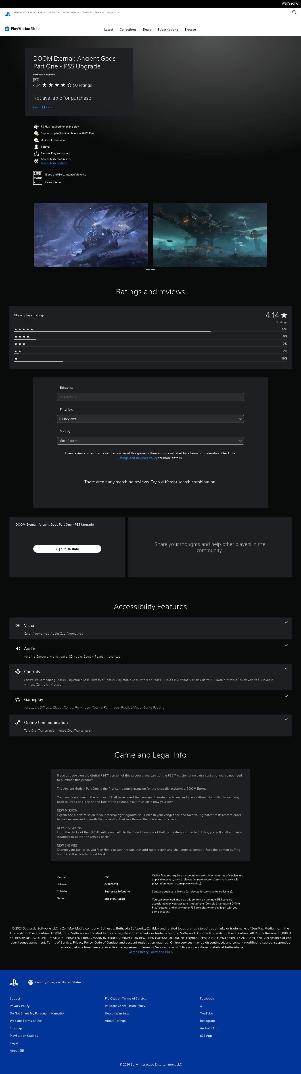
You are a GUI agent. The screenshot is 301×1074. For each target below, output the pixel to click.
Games (18, 12)
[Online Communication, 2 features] (150, 721)
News (86, 12)
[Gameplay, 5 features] (150, 698)
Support (111, 12)
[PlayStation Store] (23, 24)
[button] (54, 159)
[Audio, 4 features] (150, 647)
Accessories (69, 12)
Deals (147, 25)
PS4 (40, 12)
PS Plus (52, 12)
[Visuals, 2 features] (150, 624)
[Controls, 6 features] (150, 672)
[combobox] (150, 393)
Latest (108, 25)
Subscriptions (168, 25)
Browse (190, 25)
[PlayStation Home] (8, 12)
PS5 (30, 12)
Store (98, 12)
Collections (128, 25)
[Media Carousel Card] (91, 230)
